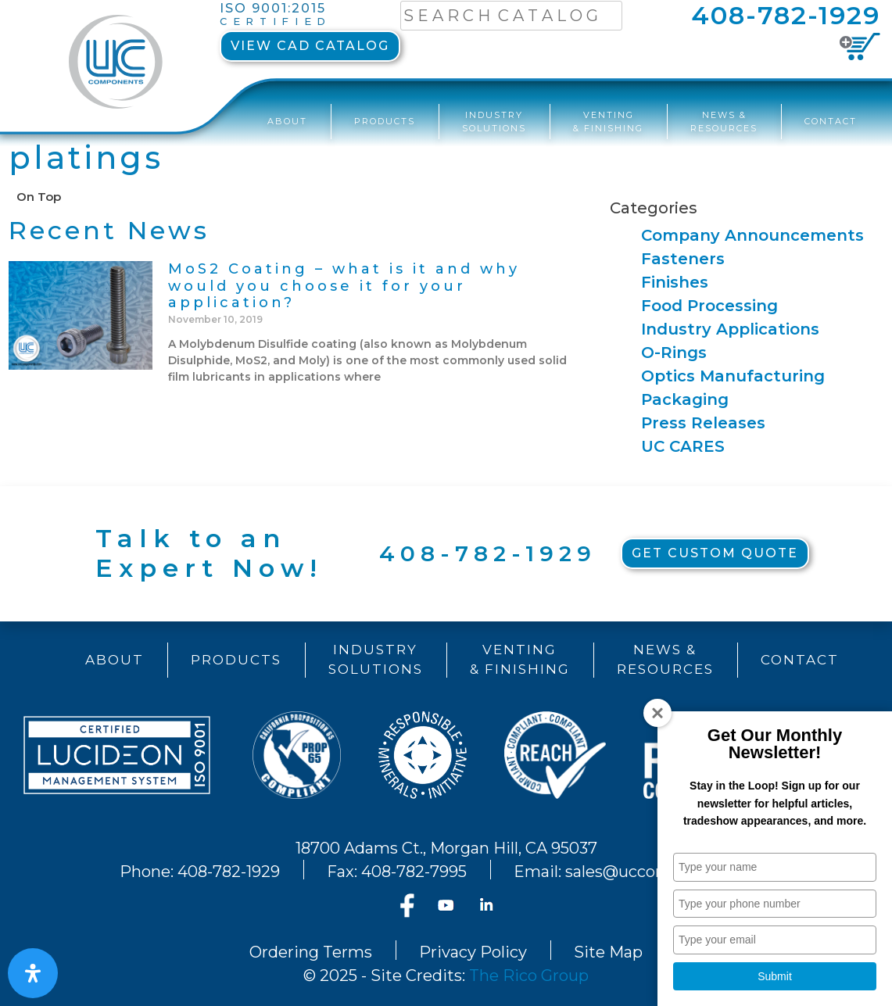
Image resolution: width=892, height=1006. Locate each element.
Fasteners (683, 258)
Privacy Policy (473, 952)
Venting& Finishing (608, 121)
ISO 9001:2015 (275, 14)
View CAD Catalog (310, 45)
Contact (830, 121)
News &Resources (724, 121)
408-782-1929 (785, 15)
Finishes (674, 282)
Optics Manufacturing (733, 376)
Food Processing (709, 305)
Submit (775, 976)
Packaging (685, 399)
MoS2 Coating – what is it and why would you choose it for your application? (344, 285)
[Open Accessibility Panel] (33, 973)
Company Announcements (752, 235)
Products (384, 121)
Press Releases (703, 422)
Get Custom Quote (715, 553)
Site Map (608, 952)
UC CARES (683, 446)
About (287, 121)
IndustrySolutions (494, 121)
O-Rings (674, 352)
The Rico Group (529, 975)
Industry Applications (730, 329)
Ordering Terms (310, 952)
